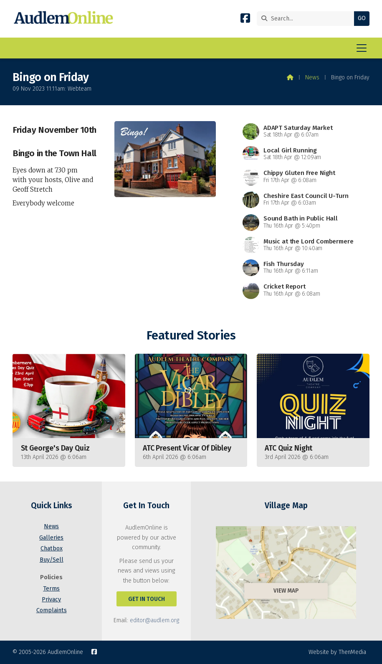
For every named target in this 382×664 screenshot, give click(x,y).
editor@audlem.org (154, 620)
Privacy (51, 599)
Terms (51, 588)
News (312, 77)
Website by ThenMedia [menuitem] (337, 652)
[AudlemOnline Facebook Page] (245, 20)
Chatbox (51, 548)
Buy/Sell (51, 559)
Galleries (51, 537)
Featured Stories (191, 335)
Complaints (51, 610)
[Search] (307, 18)
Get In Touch (146, 599)
